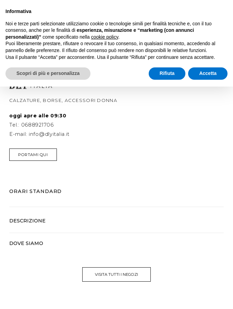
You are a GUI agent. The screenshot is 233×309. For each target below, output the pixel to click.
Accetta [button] (208, 73)
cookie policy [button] (104, 37)
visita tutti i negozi (116, 274)
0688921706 (37, 125)
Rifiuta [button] (167, 73)
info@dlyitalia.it (49, 134)
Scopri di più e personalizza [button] (47, 73)
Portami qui (33, 154)
